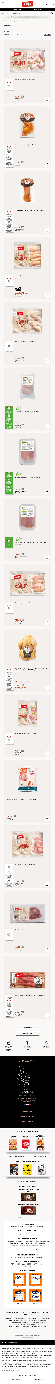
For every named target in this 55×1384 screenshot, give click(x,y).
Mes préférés (17, 9)
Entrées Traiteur (27, 1241)
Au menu (13, 1257)
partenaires (43, 1348)
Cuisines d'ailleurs (18, 1243)
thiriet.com (8, 1318)
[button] (47, 4)
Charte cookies (35, 1320)
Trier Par (7, 34)
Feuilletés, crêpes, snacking (40, 1241)
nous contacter (27, 1116)
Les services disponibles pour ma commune (24, 1318)
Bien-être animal (15, 1322)
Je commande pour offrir (27, 1235)
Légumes (22, 1245)
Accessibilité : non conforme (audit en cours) (27, 1324)
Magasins (14, 1233)
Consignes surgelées (24, 1233)
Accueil (6, 21)
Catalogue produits (14, 1320)
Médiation (43, 1320)
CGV (38, 1318)
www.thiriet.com (31, 1348)
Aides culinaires (14, 1247)
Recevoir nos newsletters (39, 1156)
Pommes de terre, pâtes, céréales (35, 1245)
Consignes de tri (25, 1322)
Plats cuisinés (28, 1243)
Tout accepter (38, 1379)
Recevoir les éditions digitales (16, 1156)
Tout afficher (27, 1033)
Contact (42, 1322)
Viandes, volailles (14, 21)
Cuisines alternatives (29, 1249)
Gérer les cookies (47, 1363)
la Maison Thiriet (27, 1061)
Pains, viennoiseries (17, 1249)
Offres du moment (12, 1241)
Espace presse (35, 1322)
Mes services (37, 9)
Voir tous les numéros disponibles (27, 1181)
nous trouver (27, 1111)
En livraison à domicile (17, 1226)
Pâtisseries (41, 1247)
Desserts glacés (33, 1247)
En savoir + (28, 1266)
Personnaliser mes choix (27, 1375)
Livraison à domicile (36, 1233)
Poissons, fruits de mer (39, 1243)
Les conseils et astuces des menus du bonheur (30, 1257)
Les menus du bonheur (35, 1251)
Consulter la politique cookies (10, 1370)
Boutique (25, 1251)
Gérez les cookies (25, 1320)
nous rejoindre (27, 1121)
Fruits (21, 1247)
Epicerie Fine (39, 1249)
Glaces (26, 1247)
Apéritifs (20, 1241)
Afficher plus (27, 1028)
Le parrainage (39, 1226)
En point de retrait (29, 1226)
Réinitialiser (47, 34)
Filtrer (17, 34)
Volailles (23, 21)
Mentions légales (45, 1318)
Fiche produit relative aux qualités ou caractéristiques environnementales (27, 1326)
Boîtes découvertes (17, 1251)
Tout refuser (16, 1379)
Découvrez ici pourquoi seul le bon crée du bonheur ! (28, 1091)
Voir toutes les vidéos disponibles (27, 1217)
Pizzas (11, 1243)
